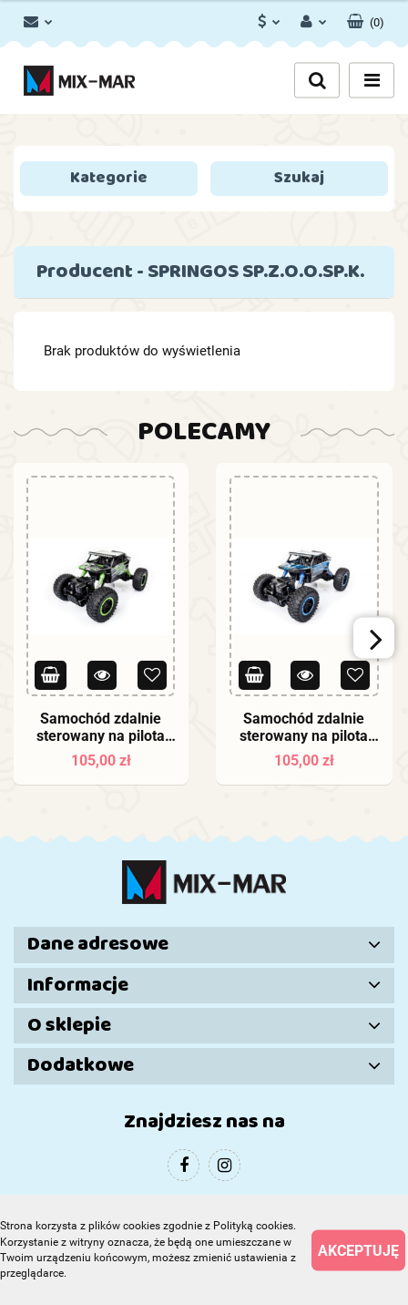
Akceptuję (358, 1250)
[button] (365, 18)
